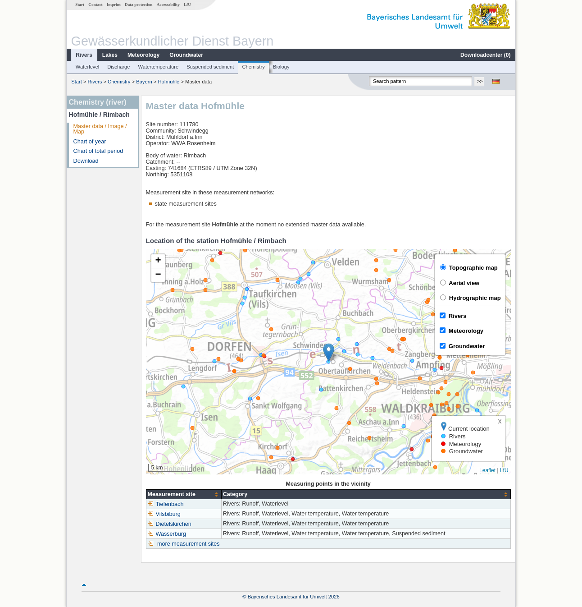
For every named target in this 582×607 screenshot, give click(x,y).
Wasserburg (167, 534)
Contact (95, 4)
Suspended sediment (210, 66)
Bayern (144, 81)
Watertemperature (158, 66)
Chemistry (253, 66)
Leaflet (487, 470)
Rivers (84, 55)
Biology (281, 66)
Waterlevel (87, 66)
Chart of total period (98, 151)
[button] (328, 352)
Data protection (138, 4)
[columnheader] (183, 494)
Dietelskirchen (169, 524)
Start (79, 4)
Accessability (168, 4)
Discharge (118, 66)
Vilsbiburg (164, 514)
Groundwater (186, 55)
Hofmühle (168, 81)
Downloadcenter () (485, 55)
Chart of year (89, 141)
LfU (187, 4)
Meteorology (143, 55)
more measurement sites (188, 544)
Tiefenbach (166, 504)
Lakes (110, 55)
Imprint (114, 4)
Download (86, 161)
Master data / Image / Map (100, 129)
